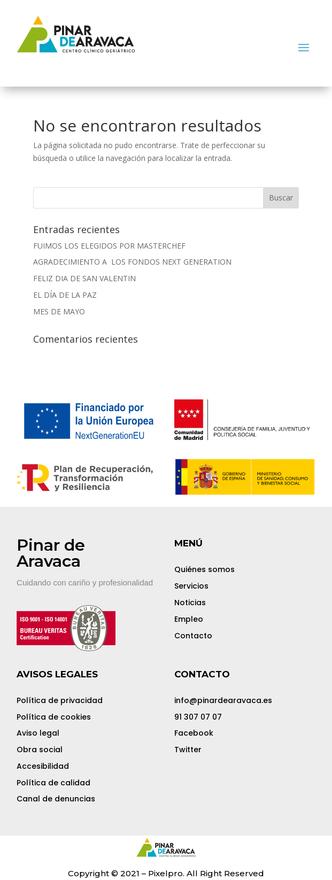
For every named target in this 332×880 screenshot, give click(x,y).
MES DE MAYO (59, 311)
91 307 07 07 (198, 717)
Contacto (193, 635)
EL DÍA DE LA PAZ (65, 295)
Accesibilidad (43, 766)
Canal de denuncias (56, 798)
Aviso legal (38, 733)
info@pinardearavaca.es (223, 700)
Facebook (193, 733)
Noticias (190, 602)
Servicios (191, 586)
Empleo (188, 619)
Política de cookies (54, 717)
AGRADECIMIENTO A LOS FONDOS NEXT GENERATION (132, 262)
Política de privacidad (60, 700)
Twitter (188, 749)
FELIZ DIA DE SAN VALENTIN (84, 278)
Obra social (40, 749)
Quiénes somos (204, 569)
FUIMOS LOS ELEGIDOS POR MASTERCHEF (109, 246)
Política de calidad (53, 782)
